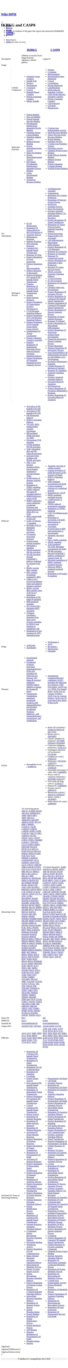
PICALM (46, 928)
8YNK (50, 1045)
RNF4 (36, 957)
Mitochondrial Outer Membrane (56, 77)
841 (44, 1018)
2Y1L (60, 1031)
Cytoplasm (31, 88)
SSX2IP (25, 970)
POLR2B (34, 932)
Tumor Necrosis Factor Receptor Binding (57, 136)
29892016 (52, 790)
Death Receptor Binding (57, 133)
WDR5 (24, 1011)
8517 (24, 1018)
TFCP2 (64, 948)
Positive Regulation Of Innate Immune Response (34, 1195)
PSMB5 (39, 943)
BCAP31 (59, 874)
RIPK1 (24, 955)
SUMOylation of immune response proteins (33, 480)
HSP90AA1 (26, 878)
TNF (34, 986)
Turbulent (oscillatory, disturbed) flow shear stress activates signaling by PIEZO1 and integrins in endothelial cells (34, 621)
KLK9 (59, 912)
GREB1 (46, 905)
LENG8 (29, 892)
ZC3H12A (26, 1013)
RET (29, 952)
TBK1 (24, 981)
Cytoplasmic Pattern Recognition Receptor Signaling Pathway (34, 1235)
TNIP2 (30, 990)
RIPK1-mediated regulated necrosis (55, 496)
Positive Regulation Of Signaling (34, 1185)
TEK (23, 986)
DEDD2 (46, 898)
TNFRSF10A (48, 950)
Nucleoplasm (32, 85)
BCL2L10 (60, 876)
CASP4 (52, 885)
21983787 (52, 763)
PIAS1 (58, 925)
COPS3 (25, 840)
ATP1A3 (46, 874)
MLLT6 (32, 907)
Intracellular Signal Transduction (34, 1189)
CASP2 (61, 883)
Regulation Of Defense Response (34, 1129)
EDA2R (53, 898)
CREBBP (38, 840)
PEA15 (52, 925)
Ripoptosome (53, 108)
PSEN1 (59, 934)
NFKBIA (25, 919)
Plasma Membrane (55, 85)
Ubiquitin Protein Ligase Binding (33, 134)
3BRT (34, 1033)
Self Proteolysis (54, 386)
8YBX (55, 1040)
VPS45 (45, 957)
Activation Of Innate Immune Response (33, 1134)
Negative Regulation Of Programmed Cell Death (34, 1335)
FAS (44, 903)
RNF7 (24, 959)
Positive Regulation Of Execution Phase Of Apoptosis (57, 397)
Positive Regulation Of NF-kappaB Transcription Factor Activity (34, 325)
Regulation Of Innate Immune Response (56, 318)
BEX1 (45, 878)
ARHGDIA (26, 820)
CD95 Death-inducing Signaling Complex (56, 95)
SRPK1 (35, 968)
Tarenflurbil (31, 648)
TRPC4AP (26, 999)
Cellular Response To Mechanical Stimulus (56, 367)
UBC (38, 1004)
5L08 (45, 1038)
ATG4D (59, 871)
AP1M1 (55, 869)
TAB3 (29, 975)
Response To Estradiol (57, 254)
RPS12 (30, 961)
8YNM (62, 1045)
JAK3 (29, 887)
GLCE (53, 903)
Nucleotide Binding (34, 1242)
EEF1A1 (35, 849)
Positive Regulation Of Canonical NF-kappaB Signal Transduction (34, 278)
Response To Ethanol (56, 321)
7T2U (35, 1040)
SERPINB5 (56, 943)
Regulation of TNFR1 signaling (33, 486)
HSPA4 (32, 880)
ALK (27, 813)
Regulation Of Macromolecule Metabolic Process (55, 1276)
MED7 (38, 905)
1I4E (49, 1029)
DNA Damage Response (32, 245)
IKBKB (28, 883)
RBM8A (38, 950)
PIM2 (29, 930)
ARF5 (34, 815)
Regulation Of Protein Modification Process (32, 1319)
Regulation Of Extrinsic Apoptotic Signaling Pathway (57, 1155)
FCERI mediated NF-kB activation (33, 446)
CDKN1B (55, 892)
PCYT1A (59, 923)
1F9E (45, 1029)
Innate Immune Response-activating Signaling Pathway (34, 1259)
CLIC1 (30, 838)
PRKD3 (25, 941)
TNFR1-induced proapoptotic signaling (57, 505)
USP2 (30, 1008)
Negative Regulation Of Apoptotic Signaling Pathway (57, 1296)
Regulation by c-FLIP (56, 493)
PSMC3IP (53, 937)
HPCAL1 (25, 876)
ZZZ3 (38, 1015)
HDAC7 (46, 907)
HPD (32, 876)
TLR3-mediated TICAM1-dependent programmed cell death (57, 546)
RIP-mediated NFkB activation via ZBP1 (33, 435)
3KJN (50, 1033)
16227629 (10, 33)
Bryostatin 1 (53, 647)
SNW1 (24, 968)
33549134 (52, 730)
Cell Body (52, 106)
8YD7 (61, 1040)
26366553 (32, 767)
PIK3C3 (54, 928)
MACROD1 (26, 898)
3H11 (45, 1033)
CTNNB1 (54, 896)
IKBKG (32, 49)
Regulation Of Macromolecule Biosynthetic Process (56, 1303)
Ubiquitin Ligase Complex (33, 77)
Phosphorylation (33, 1341)
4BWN (34, 1036)
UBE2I (24, 1008)
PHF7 (24, 930)
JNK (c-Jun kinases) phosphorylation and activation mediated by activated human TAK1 (33, 469)
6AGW (50, 1038)
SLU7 (36, 966)
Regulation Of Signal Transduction (56, 1167)
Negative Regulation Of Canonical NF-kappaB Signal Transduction (32, 288)
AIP (23, 813)
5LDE (29, 1038)
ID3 (23, 883)
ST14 (45, 948)
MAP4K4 (56, 916)
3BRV (39, 1033)
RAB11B (33, 946)
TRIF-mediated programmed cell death (57, 483)
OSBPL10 (32, 923)
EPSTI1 (46, 901)
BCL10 (38, 822)
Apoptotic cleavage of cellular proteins (56, 467)
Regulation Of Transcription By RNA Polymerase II (34, 230)
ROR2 (29, 959)
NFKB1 (25, 916)
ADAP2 (38, 811)
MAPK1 (63, 916)
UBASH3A (26, 1004)
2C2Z (45, 1031)
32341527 (62, 748)
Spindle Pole (32, 81)
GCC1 (36, 860)
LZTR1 (29, 896)
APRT (24, 815)
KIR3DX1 (26, 889)
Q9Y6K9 (37, 1026)
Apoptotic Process (34, 235)
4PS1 (45, 1036)
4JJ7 (59, 1033)
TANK (24, 977)
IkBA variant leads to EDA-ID (34, 517)
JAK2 (24, 887)
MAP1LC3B (61, 914)
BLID (45, 880)
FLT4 (33, 856)
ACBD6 (31, 811)
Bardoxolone (53, 649)
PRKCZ (59, 932)
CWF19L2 (34, 842)
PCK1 (24, 928)
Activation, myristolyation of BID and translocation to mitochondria (56, 529)
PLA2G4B (62, 928)
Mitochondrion (54, 74)
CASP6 (31, 831)
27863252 (52, 759)
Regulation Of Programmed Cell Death (34, 1155)
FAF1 (64, 901)
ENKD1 (25, 854)
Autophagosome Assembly (54, 190)
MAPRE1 (25, 903)
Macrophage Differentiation (54, 244)
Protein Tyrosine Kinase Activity (33, 1270)
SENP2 (31, 964)
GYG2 (33, 869)
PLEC (45, 930)
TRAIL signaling (54, 542)
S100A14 (58, 941)
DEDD (61, 896)
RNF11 (36, 955)
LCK (24, 892)
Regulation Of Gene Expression (56, 1308)
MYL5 (31, 910)
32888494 (62, 772)
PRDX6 (46, 932)
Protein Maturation (55, 346)
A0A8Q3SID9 (48, 1026)
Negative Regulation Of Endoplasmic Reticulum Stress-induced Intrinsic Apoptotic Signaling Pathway (34, 349)
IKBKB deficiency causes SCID (34, 497)
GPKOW (37, 865)
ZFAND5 (34, 1013)
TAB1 (37, 972)
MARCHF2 (34, 903)
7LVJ (45, 1040)
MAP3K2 (34, 901)
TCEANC (31, 981)
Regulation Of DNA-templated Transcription (57, 1212)
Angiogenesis (53, 193)
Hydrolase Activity (55, 148)
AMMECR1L (35, 813)
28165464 (60, 743)
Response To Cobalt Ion (57, 252)
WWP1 (31, 1011)
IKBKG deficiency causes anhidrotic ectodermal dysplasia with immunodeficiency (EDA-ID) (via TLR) (34, 507)
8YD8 (45, 1042)
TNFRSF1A (34, 988)
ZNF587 (25, 1015)
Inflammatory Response (32, 238)
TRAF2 (60, 952)
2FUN (50, 1031)
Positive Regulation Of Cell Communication (57, 1131)
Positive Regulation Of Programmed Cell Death (57, 1100)
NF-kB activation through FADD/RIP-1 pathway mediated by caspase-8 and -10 (34, 560)
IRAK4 (31, 885)
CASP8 (55, 49)
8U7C (29, 1042)
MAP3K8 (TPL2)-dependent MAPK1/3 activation (34, 528)
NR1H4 (46, 921)
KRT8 (39, 889)
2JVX (24, 1033)
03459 (45, 1021)
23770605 (61, 741)
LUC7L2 (38, 894)
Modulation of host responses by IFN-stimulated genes (34, 633)
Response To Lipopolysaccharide (55, 257)
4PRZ (64, 1033)
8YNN (45, 1047)
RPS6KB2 (38, 961)
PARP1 (38, 925)
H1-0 (39, 869)
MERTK (25, 907)
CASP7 (46, 887)
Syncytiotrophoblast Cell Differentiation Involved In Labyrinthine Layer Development (58, 356)
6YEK (29, 1040)
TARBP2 (31, 977)
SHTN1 (30, 966)
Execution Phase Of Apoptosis (56, 383)
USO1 (55, 955)
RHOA (33, 952)
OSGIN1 (25, 925)
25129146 (52, 754)
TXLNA (31, 1002)
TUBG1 (25, 1002)
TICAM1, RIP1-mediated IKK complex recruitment (33, 427)
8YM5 (56, 1042)
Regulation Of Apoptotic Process (34, 1180)
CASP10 (46, 883)
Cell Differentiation (55, 240)
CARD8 (25, 831)
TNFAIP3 (25, 988)
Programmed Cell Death (57, 1078)
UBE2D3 (25, 1006)
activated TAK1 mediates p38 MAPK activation (34, 458)
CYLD (24, 845)
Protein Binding (33, 115)
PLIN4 (51, 930)
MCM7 (32, 905)
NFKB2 (31, 916)
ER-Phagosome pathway (33, 416)
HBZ (24, 871)
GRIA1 (52, 905)
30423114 (52, 795)
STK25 (31, 970)
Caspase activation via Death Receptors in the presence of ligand (57, 472)
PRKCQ (38, 939)
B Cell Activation (55, 281)
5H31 (55, 1036)
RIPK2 (30, 955)
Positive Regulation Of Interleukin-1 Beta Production (57, 262)
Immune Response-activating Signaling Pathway (34, 1202)
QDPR (60, 937)
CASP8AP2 (54, 887)
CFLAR (62, 892)
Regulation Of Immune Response (34, 1118)
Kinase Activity (33, 1114)
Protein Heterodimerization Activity (34, 157)
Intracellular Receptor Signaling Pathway (34, 1298)
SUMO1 (57, 948)
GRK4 (24, 867)
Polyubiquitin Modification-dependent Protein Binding (34, 127)
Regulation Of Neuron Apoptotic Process (57, 1185)
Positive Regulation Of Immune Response (34, 1175)
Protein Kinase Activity (32, 1079)
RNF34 (31, 957)
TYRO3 (38, 1002)
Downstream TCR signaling (34, 441)
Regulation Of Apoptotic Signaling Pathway (57, 1113)
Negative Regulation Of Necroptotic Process (57, 349)
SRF (62, 946)
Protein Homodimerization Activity (34, 148)
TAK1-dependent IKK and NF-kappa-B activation (34, 451)
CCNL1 (46, 889)
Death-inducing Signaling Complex (55, 91)
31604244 (52, 768)
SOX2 (53, 946)
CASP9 (62, 887)
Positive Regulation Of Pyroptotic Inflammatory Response (58, 390)
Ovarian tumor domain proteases (33, 542)
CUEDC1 (25, 842)
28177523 (52, 732)
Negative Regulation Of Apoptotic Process (57, 1160)
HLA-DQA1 (33, 874)
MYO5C (38, 910)
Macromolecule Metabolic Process (34, 1266)
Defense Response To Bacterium (34, 272)
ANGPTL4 (47, 869)
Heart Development (55, 209)
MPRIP (38, 907)
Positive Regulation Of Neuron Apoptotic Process (57, 312)
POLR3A (25, 937)
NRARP (25, 921)
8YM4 (50, 1042)
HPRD (8, 42)
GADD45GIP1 (28, 860)
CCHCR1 (25, 833)
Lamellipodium (54, 88)
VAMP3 (36, 1008)
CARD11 (33, 829)
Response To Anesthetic (57, 370)
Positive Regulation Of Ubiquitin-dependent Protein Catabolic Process (34, 361)
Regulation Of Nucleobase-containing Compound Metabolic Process (57, 1263)
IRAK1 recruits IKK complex (33, 569)
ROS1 (35, 959)
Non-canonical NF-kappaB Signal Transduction (34, 1085)
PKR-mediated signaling (32, 603)
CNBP (57, 894)
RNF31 (24, 957)
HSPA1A (25, 880)
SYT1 (31, 972)
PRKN (38, 941)
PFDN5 (35, 928)
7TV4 (24, 1042)
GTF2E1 (37, 867)
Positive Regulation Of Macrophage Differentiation (57, 325)
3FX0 (29, 1036)
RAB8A (25, 948)
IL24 (45, 912)
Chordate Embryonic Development (56, 288)
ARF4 (29, 815)
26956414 (52, 743)
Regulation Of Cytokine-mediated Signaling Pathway (34, 1291)
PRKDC (31, 941)
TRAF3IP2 (26, 993)
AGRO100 (31, 645)
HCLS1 (29, 871)
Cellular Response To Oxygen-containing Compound (56, 1247)
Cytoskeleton (53, 83)
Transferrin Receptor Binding (34, 181)
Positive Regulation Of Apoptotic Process (57, 293)
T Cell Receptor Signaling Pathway (34, 312)
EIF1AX (37, 851)
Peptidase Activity (55, 142)
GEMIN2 (25, 862)
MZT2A (25, 912)
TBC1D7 (34, 979)
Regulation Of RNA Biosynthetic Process (56, 1216)
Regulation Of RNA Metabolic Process (56, 1225)
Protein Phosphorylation (33, 1311)
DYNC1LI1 (26, 849)
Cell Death (52, 1081)
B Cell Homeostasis (32, 224)
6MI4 (39, 1038)
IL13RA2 (60, 910)
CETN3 (33, 836)
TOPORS (46, 952)
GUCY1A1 (26, 869)
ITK (36, 885)
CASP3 (46, 885)
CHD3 (45, 894)
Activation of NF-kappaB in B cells (34, 407)
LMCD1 (25, 894)
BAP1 (52, 874)
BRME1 (31, 824)
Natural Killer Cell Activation (55, 237)
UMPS (50, 955)
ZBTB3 (37, 1011)
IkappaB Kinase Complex (33, 93)
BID (55, 878)
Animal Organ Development (53, 336)
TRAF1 (54, 952)
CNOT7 (37, 838)
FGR (23, 856)
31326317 (59, 783)
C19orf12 (25, 827)
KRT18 (33, 889)
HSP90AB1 (36, 878)
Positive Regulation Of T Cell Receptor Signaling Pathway (34, 317)
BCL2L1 (51, 876)
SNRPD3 (46, 946)
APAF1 (62, 869)
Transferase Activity (31, 1246)
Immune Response (34, 241)
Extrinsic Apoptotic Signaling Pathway (55, 378)
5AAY (24, 1038)
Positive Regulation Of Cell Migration (57, 248)
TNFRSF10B (59, 950)
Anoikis (30, 295)
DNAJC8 (33, 847)
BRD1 (50, 880)
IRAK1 (24, 885)
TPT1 (35, 990)
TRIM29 (34, 993)
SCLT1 (24, 964)
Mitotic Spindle (33, 101)
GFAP (32, 862)
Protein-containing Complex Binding (55, 165)
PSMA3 (32, 943)
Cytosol (30, 90)
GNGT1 (30, 865)
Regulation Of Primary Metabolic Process (57, 1221)
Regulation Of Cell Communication (34, 1068)
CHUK (24, 838)
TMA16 (29, 986)
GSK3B (30, 867)
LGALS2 (36, 892)
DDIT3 (37, 845)
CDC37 (33, 833)
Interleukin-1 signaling (32, 547)
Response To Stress (55, 1150)
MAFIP (35, 898)
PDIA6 (45, 925)
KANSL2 (35, 887)
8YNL (56, 1045)
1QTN (60, 1029)
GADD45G (33, 858)
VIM (61, 955)
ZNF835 (32, 1015)
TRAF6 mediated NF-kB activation (33, 551)
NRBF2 (32, 921)
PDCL (29, 928)
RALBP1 (32, 948)
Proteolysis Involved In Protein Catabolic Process (57, 341)
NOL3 (64, 919)
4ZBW (50, 1036)
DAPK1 (30, 845)
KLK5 (53, 912)
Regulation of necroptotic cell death (56, 518)
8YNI (45, 1045)
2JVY (29, 1033)
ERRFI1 (53, 901)
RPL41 (24, 961)
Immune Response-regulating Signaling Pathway (34, 1226)
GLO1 (24, 865)
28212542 (62, 761)
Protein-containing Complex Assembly (34, 339)
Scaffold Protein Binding (58, 168)
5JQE (65, 1036)
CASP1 (63, 880)
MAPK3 (46, 919)
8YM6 (62, 1042)
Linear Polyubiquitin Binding (32, 175)
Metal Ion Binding (34, 153)
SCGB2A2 (47, 943)
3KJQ (55, 1033)
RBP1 (24, 952)
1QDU (54, 1029)
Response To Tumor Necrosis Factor (56, 268)
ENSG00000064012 (51, 1023)
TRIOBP (32, 997)
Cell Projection (54, 103)
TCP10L (38, 981)
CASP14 (53, 883)
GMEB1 (60, 903)
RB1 (52, 939)
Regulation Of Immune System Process (57, 201)
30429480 (52, 779)
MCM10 (25, 905)
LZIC (24, 896)
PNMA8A (26, 932)
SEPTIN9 (38, 964)
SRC (29, 968)
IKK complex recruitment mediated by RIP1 (34, 574)
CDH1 (52, 889)
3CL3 (24, 1036)
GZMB (59, 905)
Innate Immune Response (33, 299)
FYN (49, 903)
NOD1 (58, 919)
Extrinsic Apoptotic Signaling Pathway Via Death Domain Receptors (57, 214)
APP (44, 871)
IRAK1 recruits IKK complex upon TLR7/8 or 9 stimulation (34, 591)
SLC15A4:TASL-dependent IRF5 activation (34, 608)
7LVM (50, 1040)
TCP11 (24, 984)
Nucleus (30, 83)
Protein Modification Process (32, 1208)
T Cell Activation (55, 278)
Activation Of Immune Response (34, 1160)
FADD (37, 854)
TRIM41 (25, 997)
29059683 (52, 736)
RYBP (51, 941)
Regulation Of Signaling (32, 1073)
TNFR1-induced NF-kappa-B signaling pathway (34, 491)
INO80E (35, 883)
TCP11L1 (31, 984)
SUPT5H (25, 972)
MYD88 (25, 910)
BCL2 (45, 876)
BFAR (50, 878)
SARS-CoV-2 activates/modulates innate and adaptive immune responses (34, 582)
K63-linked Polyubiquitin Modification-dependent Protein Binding (34, 166)
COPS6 (63, 894)
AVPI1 (31, 822)
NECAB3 (32, 914)
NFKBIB (33, 919)
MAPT (52, 919)
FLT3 (28, 856)
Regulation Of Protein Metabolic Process (56, 1270)
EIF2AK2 (61, 898)
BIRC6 (60, 878)
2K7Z (55, 1031)
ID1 (37, 880)
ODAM (25, 923)
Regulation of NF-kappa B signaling (34, 598)
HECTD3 (53, 907)
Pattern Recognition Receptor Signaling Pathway (34, 1277)
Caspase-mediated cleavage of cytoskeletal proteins (57, 488)
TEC (38, 984)
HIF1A (24, 874)
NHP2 (39, 919)
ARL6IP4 (35, 820)
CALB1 (33, 827)
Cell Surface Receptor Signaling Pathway (56, 1127)
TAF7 (34, 975)
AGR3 (63, 867)
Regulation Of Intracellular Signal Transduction (34, 1092)
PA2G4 (32, 925)
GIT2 (37, 862)
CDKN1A (26, 836)
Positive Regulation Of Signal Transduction (57, 221)
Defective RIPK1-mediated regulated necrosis (55, 569)
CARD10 (25, 829)
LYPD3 (52, 914)
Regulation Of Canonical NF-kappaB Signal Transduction (32, 1055)
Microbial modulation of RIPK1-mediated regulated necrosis (57, 562)
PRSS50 (52, 934)
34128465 (52, 799)
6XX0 (24, 1040)
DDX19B (25, 847)
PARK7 (62, 921)
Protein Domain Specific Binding (33, 120)
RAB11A (25, 946)
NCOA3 (25, 914)
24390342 (60, 795)
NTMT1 (38, 921)
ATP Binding (32, 1330)
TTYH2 (38, 999)
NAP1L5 (32, 912)
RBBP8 (25, 950)
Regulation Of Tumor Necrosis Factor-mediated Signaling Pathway (56, 228)
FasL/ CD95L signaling (57, 540)
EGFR (24, 851)
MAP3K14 (26, 901)
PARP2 (52, 923)
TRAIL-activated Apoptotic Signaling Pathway (56, 274)
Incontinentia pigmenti (32, 659)
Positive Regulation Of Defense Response (34, 1141)
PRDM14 (58, 930)
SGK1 (24, 966)
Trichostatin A (53, 642)
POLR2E (33, 934)
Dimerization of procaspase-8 (54, 523)
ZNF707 (58, 957)
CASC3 (56, 880)
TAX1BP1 (26, 979)
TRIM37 (32, 995)
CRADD (46, 896)
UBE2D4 (33, 1006)
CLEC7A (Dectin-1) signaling (34, 522)
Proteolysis (52, 204)
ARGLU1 (31, 818)
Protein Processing (55, 234)
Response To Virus (34, 255)
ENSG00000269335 (30, 1023)
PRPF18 (25, 943)
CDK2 (39, 833)
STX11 (37, 970)
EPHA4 (32, 854)
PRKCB (25, 939)
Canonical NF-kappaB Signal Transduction (32, 250)
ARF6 (24, 818)
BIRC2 (24, 824)
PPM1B (32, 937)
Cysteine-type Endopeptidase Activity (57, 129)
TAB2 (24, 975)
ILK (48, 912)
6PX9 (56, 1038)
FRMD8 (25, 858)
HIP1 (60, 907)
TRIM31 (25, 995)
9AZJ (34, 1042)
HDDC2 (36, 871)
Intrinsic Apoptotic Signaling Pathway (55, 1257)
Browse (9, 28)
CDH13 (58, 889)
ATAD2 (53, 871)
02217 (24, 1021)
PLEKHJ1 (36, 930)
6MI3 (35, 1038)
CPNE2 (31, 840)
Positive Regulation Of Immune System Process (34, 1285)
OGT (57, 921)
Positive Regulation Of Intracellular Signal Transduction (57, 1179)
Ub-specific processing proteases (31, 536)
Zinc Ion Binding (33, 117)
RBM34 (31, 950)
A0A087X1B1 (27, 1026)
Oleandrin (52, 651)
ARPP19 (25, 822)
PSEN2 (46, 937)
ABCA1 (25, 811)
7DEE (61, 1038)
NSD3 (51, 921)
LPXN (31, 894)
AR (48, 871)
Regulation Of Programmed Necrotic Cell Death (56, 1314)
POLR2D (25, 934)
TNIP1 (24, 990)
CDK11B (46, 892)
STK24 (50, 948)
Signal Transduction (56, 1139)
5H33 (60, 1036)
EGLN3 (30, 851)
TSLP (32, 999)
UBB (33, 1004)
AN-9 (50, 644)
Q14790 (58, 1026)
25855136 (60, 730)
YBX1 (51, 957)
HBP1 (64, 905)
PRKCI (31, 939)
